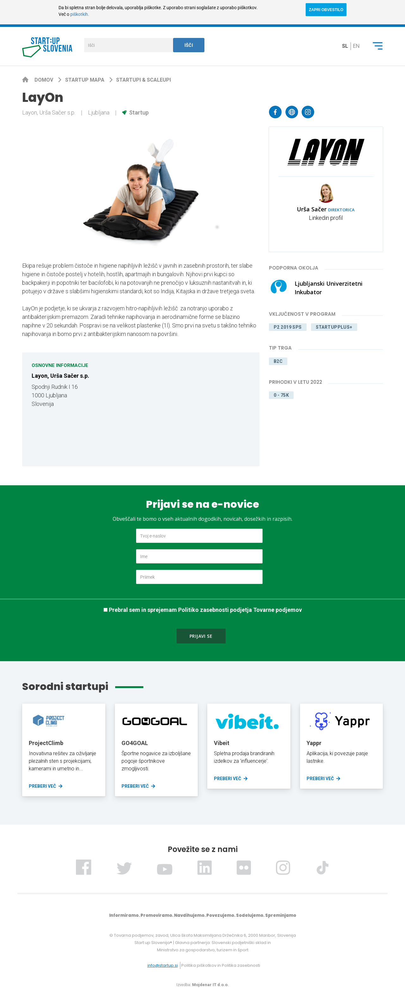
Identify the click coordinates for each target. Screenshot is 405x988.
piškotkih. (79, 14)
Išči (188, 45)
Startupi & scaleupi (143, 80)
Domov (44, 80)
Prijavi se (201, 636)
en (356, 46)
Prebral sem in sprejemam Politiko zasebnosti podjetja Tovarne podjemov (205, 609)
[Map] (198, 409)
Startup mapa (85, 80)
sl (345, 46)
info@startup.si (162, 965)
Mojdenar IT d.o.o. (210, 984)
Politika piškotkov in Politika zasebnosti (220, 965)
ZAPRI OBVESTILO (326, 10)
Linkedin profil (326, 217)
